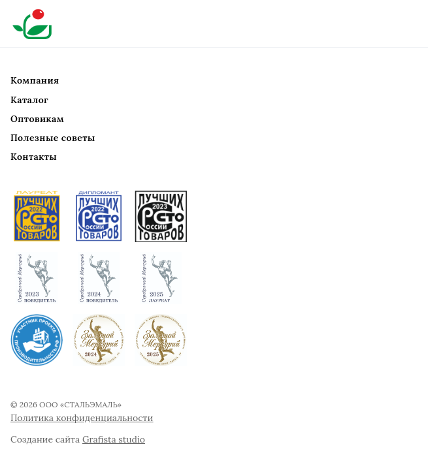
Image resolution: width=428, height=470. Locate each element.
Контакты (33, 157)
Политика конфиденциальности (81, 418)
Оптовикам (37, 119)
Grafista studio (113, 439)
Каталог (29, 100)
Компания (34, 80)
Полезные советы (52, 138)
